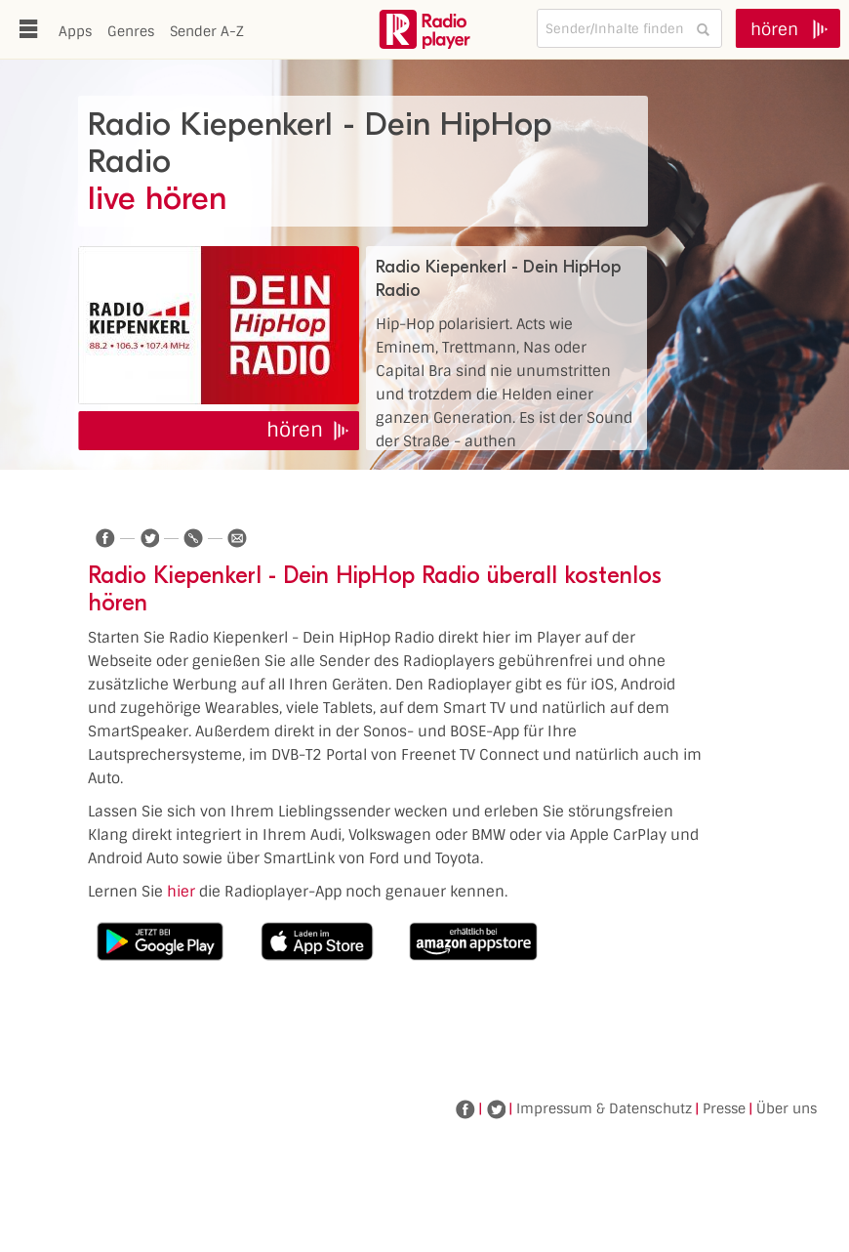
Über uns (786, 1108)
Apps (75, 31)
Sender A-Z (207, 31)
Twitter (495, 1109)
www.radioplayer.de (424, 29)
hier (181, 891)
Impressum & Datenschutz (604, 1108)
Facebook (465, 1109)
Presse (724, 1108)
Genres (130, 31)
